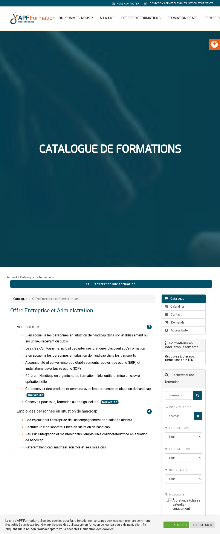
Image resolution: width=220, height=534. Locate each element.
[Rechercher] (197, 206)
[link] (214, 44)
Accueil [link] (12, 88)
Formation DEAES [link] (179, 19)
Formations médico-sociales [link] (105, 457)
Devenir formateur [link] (97, 478)
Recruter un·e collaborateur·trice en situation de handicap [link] (67, 238)
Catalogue (176, 328)
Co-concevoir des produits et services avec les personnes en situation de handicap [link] (88, 199)
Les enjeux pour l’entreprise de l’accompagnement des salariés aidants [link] (78, 231)
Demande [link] (175, 133)
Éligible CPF (177, 238)
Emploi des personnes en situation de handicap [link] (84, 222)
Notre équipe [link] (168, 457)
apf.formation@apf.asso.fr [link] (33, 472)
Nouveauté (176, 280)
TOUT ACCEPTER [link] (176, 524)
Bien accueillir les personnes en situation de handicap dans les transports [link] (80, 166)
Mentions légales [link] (171, 484)
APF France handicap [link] (100, 489)
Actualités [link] (92, 473)
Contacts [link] (91, 484)
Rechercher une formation (111, 94)
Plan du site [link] (167, 489)
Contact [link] (173, 125)
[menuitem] (126, 3)
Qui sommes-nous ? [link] (72, 19)
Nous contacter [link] (125, 3)
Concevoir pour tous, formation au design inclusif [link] (62, 212)
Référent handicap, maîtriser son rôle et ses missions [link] (65, 258)
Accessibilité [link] (84, 137)
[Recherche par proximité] (198, 226)
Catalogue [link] (20, 109)
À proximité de (178, 217)
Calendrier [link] (174, 117)
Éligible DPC (177, 259)
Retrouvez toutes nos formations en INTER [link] (179, 168)
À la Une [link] (103, 19)
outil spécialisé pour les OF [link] (183, 390)
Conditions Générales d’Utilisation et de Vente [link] (178, 3)
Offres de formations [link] (137, 19)
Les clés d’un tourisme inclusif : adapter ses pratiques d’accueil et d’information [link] (85, 159)
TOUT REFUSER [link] (202, 524)
